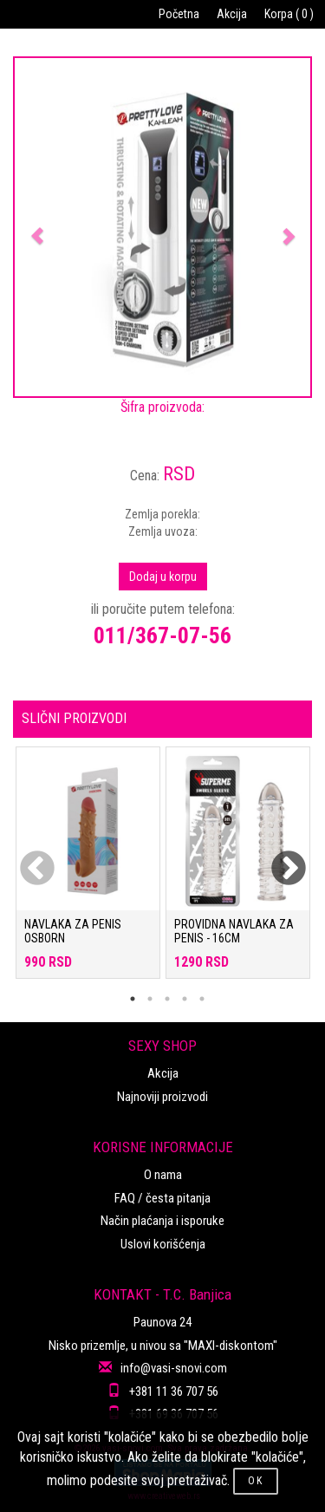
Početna (179, 14)
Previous (26, 858)
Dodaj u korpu (163, 576)
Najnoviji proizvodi (162, 1097)
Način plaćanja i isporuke (162, 1220)
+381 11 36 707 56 (173, 1391)
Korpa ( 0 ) (289, 14)
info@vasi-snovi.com (173, 1368)
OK (255, 1481)
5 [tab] (202, 998)
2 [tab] (150, 998)
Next (277, 858)
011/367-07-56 (162, 635)
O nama (163, 1175)
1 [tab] (132, 998)
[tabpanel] (88, 871)
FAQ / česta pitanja (162, 1198)
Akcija (232, 14)
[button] (37, 227)
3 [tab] (167, 998)
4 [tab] (184, 998)
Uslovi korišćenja (162, 1244)
